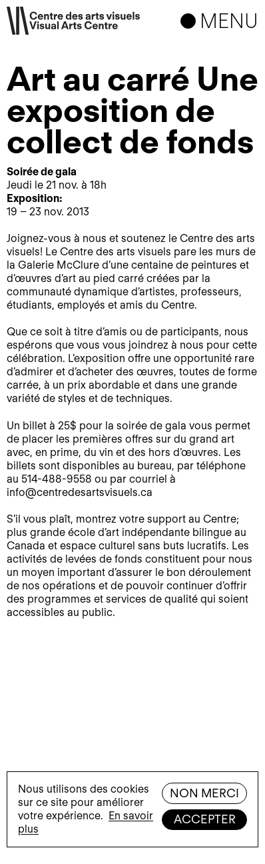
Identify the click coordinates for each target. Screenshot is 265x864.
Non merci (204, 793)
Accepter (205, 819)
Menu (229, 20)
